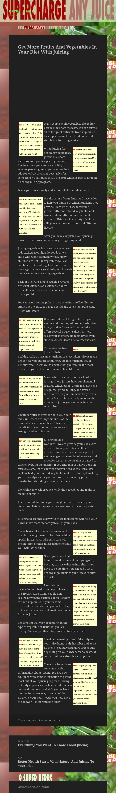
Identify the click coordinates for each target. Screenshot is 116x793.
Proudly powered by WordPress (33, 786)
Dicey (44, 720)
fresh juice (57, 720)
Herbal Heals (21, 11)
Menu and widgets (103, 16)
